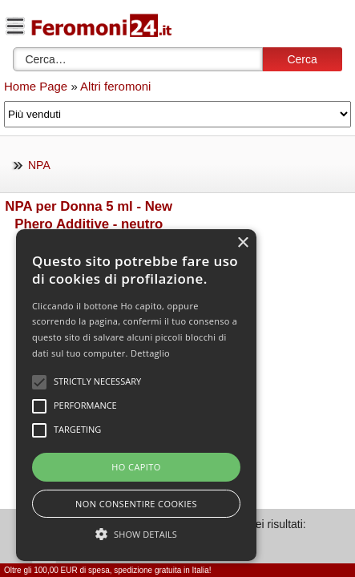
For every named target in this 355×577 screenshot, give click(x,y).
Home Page (35, 86)
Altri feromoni (115, 86)
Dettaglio (150, 353)
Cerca (302, 59)
